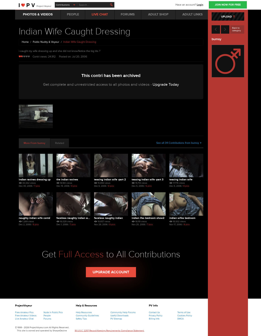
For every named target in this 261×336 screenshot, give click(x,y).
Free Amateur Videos (26, 315)
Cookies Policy (184, 315)
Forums (47, 318)
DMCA (180, 318)
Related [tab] (59, 143)
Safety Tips (81, 318)
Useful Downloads (119, 315)
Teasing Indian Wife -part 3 (147, 179)
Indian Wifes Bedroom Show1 (182, 218)
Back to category (236, 29)
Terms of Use (183, 312)
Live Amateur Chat (24, 318)
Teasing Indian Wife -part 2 (110, 179)
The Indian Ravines (67, 179)
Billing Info (154, 318)
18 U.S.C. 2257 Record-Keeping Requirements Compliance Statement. (109, 330)
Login (200, 4)
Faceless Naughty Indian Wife (108, 218)
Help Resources (84, 312)
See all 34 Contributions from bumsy (178, 142)
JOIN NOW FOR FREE (228, 4)
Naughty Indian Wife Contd (34, 218)
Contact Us (154, 312)
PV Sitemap (116, 318)
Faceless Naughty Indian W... (73, 218)
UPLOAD (228, 16)
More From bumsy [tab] (34, 143)
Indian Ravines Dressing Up (34, 179)
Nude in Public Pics (53, 312)
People (47, 315)
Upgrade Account (111, 272)
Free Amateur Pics (24, 312)
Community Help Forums (123, 312)
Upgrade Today (166, 84)
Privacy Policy (155, 315)
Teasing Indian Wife (180, 179)
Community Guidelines (87, 315)
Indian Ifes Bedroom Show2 (148, 218)
